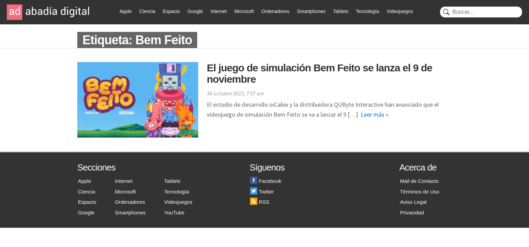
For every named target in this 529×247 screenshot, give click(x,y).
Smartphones (311, 11)
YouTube (174, 212)
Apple (126, 11)
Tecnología (367, 11)
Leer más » (375, 114)
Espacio (171, 11)
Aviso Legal (413, 202)
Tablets (340, 11)
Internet (219, 11)
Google (195, 11)
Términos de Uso (419, 192)
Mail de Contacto (419, 181)
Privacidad (412, 212)
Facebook (265, 181)
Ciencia (147, 11)
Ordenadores (275, 11)
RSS (259, 202)
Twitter (262, 192)
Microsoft (244, 11)
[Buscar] (481, 12)
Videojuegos (399, 11)
